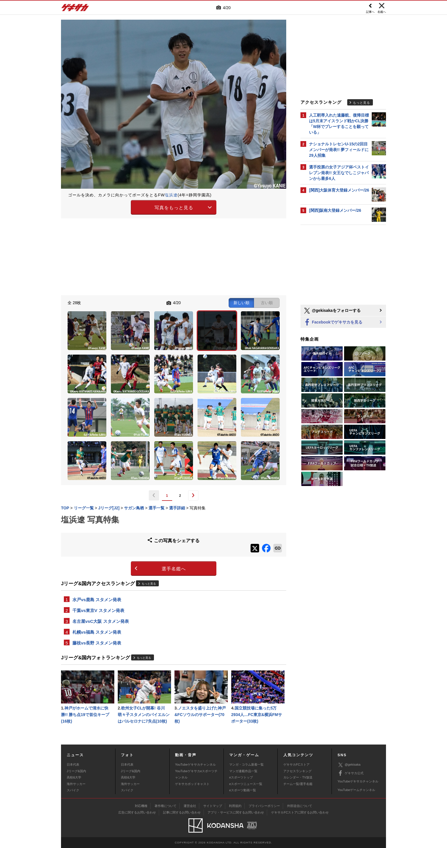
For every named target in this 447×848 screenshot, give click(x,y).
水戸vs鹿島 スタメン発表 (96, 599)
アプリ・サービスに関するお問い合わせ (236, 812)
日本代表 (73, 764)
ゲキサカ (75, 9)
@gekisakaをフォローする (332, 311)
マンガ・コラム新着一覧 (246, 764)
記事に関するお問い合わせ (182, 812)
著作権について (165, 806)
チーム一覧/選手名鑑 (297, 784)
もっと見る (149, 583)
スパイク (73, 790)
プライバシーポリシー (264, 806)
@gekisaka (349, 765)
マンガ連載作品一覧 (243, 771)
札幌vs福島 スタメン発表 (96, 632)
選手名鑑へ (174, 568)
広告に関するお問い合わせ (137, 812)
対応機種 (141, 806)
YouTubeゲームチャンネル (356, 790)
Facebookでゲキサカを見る (332, 322)
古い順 (267, 302)
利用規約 (235, 806)
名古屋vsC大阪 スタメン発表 (100, 621)
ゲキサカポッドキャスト (192, 784)
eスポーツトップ (241, 777)
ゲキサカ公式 (350, 773)
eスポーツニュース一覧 (245, 784)
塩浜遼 (171, 195)
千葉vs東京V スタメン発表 (98, 610)
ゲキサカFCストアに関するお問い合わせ (300, 812)
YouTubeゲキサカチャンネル (195, 764)
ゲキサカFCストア (296, 764)
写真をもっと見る (174, 207)
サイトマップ (212, 806)
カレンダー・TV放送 (297, 777)
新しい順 (241, 302)
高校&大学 (74, 777)
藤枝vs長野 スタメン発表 (96, 642)
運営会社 (190, 806)
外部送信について (299, 806)
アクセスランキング (297, 771)
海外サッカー (76, 784)
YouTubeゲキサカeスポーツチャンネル (196, 774)
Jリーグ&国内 (76, 771)
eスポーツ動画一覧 (242, 790)
